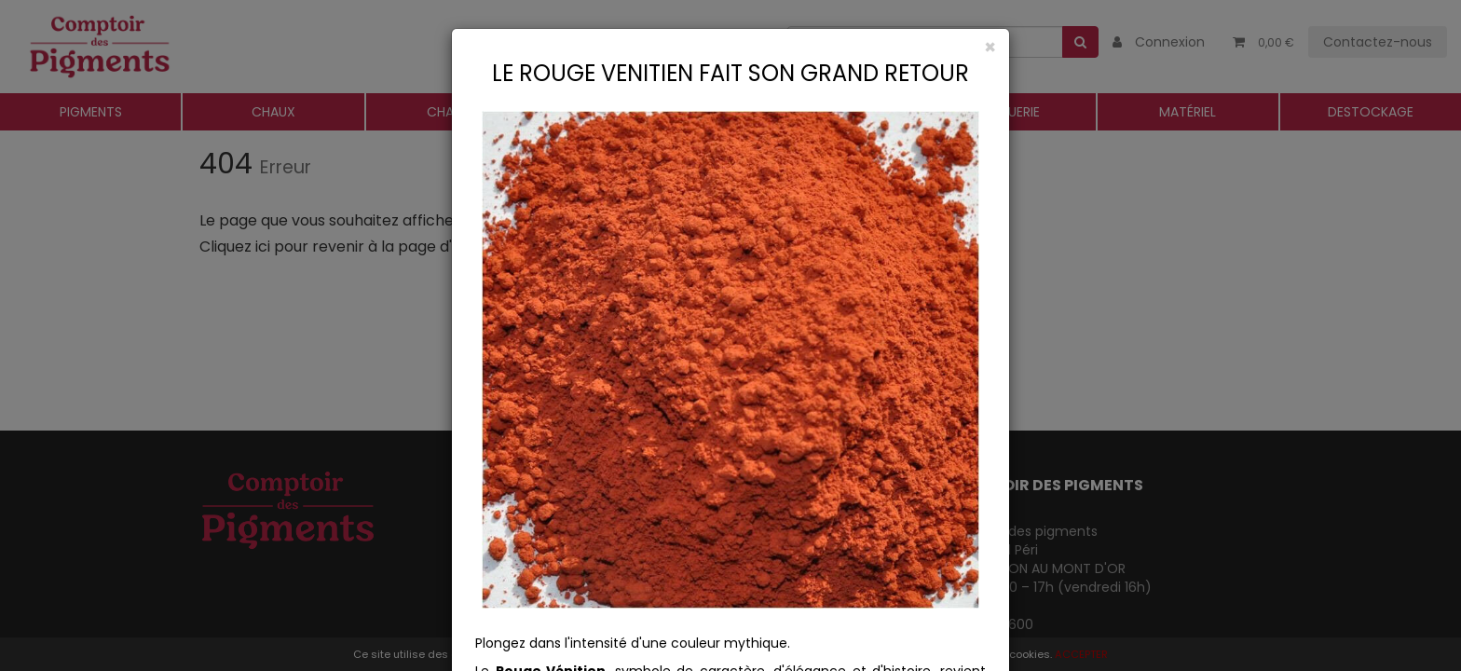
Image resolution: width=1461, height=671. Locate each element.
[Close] (730, 47)
